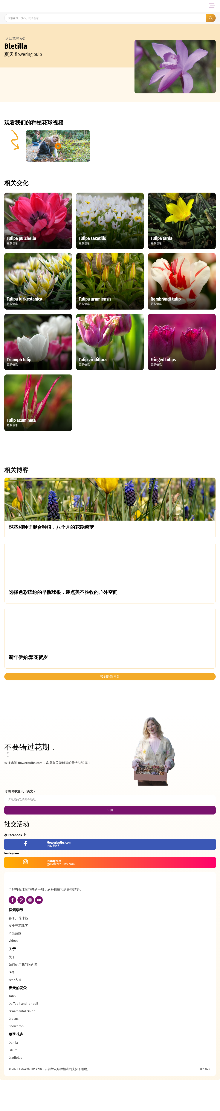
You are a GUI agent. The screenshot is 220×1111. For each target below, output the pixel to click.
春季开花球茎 (18, 950)
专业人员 (15, 1012)
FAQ (11, 1004)
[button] (212, 6)
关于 (12, 989)
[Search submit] (211, 18)
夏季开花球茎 (18, 958)
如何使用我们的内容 (23, 997)
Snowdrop (16, 1058)
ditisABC (205, 1101)
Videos (13, 973)
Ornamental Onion (22, 1043)
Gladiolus (15, 1090)
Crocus (13, 1051)
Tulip (12, 1028)
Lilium (13, 1082)
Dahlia (13, 1075)
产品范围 (15, 965)
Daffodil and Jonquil (23, 1036)
